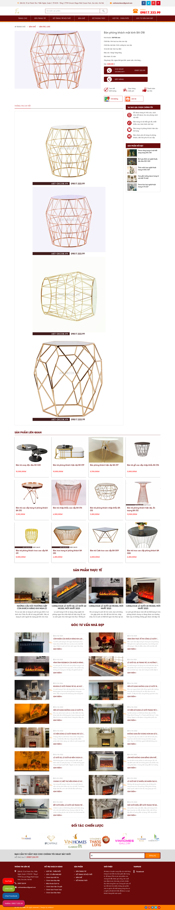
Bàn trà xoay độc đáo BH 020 (28, 465)
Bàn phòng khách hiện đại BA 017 (104, 465)
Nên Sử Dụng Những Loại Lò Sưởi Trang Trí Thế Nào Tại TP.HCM (79, 710)
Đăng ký (152, 855)
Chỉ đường (114, 99)
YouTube (8, 881)
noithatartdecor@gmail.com (122, 3)
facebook (144, 3)
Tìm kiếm (103, 11)
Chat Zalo (9, 888)
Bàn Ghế (32, 27)
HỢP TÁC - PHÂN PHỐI (120, 18)
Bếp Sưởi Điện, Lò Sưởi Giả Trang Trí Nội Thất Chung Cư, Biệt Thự (79, 805)
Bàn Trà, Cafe (44, 27)
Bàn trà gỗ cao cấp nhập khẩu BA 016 (143, 465)
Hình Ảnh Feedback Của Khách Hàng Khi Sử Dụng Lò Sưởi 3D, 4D (79, 663)
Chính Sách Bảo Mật (53, 880)
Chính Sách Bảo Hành (53, 893)
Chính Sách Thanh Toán (54, 890)
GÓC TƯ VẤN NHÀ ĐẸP (144, 18)
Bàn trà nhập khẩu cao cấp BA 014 (67, 508)
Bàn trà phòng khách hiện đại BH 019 (68, 465)
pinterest (158, 3)
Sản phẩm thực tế (87, 570)
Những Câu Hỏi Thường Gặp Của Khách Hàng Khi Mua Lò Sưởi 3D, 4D (32, 608)
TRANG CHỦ (22, 18)
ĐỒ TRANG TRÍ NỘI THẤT (62, 18)
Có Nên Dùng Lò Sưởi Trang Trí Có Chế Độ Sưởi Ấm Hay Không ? (79, 734)
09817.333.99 (150, 12)
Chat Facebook (11, 896)
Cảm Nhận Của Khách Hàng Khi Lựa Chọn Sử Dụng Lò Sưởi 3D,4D (79, 639)
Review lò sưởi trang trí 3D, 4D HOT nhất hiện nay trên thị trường (80, 686)
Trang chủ (20, 27)
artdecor (51, 907)
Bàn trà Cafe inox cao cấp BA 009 (104, 550)
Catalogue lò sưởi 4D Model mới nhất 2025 (106, 607)
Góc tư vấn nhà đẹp (87, 624)
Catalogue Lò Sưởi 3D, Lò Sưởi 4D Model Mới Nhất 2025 (69, 607)
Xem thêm (57, 649)
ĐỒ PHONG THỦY (98, 18)
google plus (153, 3)
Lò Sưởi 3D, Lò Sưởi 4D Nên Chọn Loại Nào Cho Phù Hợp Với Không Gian (83, 757)
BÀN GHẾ (81, 18)
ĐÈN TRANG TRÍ (40, 18)
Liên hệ (133, 99)
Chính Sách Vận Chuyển (54, 886)
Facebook (140, 871)
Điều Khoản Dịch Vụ (52, 883)
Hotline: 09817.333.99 (14, 903)
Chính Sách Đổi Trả (52, 877)
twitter (148, 3)
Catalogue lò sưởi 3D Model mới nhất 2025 (143, 607)
